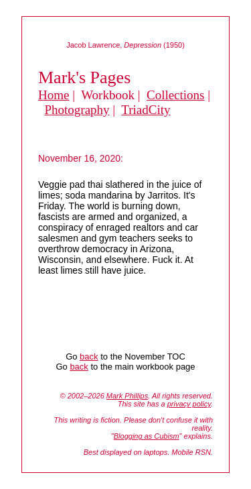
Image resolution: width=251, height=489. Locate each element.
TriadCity (145, 110)
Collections (176, 95)
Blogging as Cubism (146, 436)
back (89, 356)
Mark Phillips (127, 396)
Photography (77, 110)
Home (53, 95)
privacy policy (189, 404)
